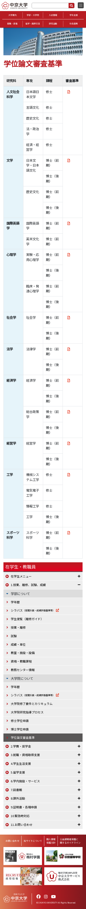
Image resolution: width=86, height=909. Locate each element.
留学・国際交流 (32, 23)
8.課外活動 (18, 798)
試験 (14, 636)
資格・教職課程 (21, 661)
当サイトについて (33, 840)
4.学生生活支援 (21, 763)
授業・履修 (18, 627)
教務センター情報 (23, 670)
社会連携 (73, 23)
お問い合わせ (12, 840)
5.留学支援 (18, 772)
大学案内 (12, 15)
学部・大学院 (33, 15)
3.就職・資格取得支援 (25, 755)
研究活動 (53, 23)
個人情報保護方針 (50, 840)
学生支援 (73, 15)
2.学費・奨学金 (21, 746)
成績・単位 (18, 644)
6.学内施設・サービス (25, 781)
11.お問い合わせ (22, 824)
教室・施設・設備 (23, 653)
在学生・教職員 (20, 566)
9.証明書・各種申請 (24, 807)
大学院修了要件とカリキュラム (32, 703)
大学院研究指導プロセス (27, 712)
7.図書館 (16, 790)
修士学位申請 (20, 720)
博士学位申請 (20, 729)
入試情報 (53, 15)
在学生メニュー (21, 576)
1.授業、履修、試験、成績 (28, 585)
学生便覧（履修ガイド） (27, 619)
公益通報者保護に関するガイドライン (70, 840)
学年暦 (15, 602)
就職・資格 (12, 23)
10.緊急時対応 (20, 816)
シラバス (33, 610)
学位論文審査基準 (23, 737)
